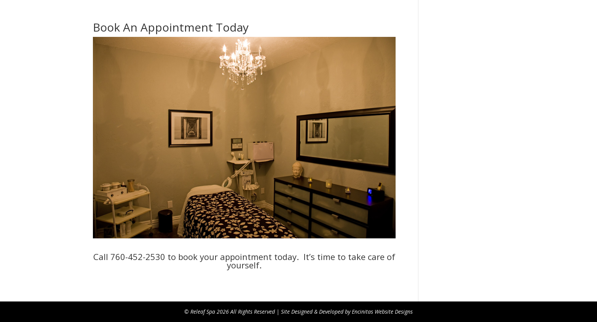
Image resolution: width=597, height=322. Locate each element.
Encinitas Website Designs (382, 311)
